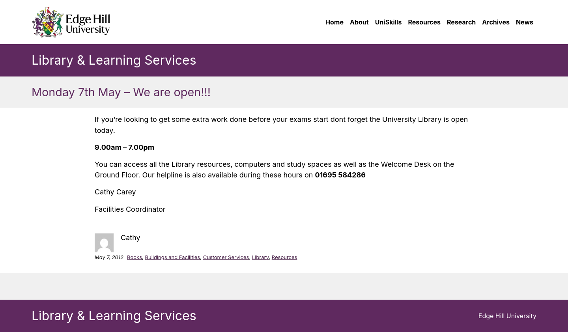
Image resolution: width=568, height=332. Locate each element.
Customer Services (226, 257)
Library (260, 257)
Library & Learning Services (114, 60)
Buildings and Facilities (172, 257)
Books (134, 257)
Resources (284, 257)
